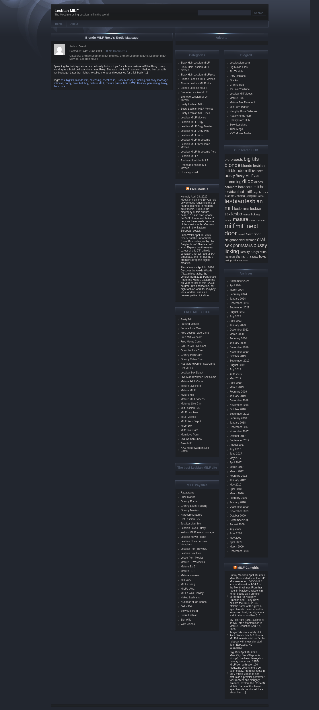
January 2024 (238, 298)
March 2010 (237, 493)
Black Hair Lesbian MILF (195, 62)
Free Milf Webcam (191, 337)
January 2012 (238, 480)
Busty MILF (244, 176)
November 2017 (239, 431)
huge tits (229, 195)
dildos (258, 182)
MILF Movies (188, 416)
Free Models (199, 189)
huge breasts (260, 192)
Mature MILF (188, 390)
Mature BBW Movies (193, 562)
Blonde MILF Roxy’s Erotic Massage (111, 37)
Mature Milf (187, 394)
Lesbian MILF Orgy (192, 122)
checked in (109, 80)
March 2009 (237, 546)
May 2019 (235, 378)
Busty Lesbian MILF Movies (197, 108)
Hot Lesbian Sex (190, 519)
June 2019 (236, 373)
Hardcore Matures (191, 514)
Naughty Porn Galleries (243, 111)
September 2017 (239, 440)
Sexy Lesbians (238, 124)
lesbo (236, 213)
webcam (243, 260)
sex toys (259, 256)
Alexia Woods (189, 267)
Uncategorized (189, 172)
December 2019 (239, 347)
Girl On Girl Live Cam (193, 346)
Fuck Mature (188, 497)
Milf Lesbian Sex (190, 408)
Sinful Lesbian (189, 615)
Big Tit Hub (236, 71)
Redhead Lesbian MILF (194, 160)
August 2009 (237, 524)
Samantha (243, 256)
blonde (233, 165)
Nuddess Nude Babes (194, 602)
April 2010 (236, 489)
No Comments (118, 51)
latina (260, 196)
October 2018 (238, 409)
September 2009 (239, 520)
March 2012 (237, 471)
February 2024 (238, 294)
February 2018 (238, 418)
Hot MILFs (187, 368)
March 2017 (237, 466)
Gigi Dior (235, 652)
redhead (230, 256)
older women (247, 240)
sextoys (229, 260)
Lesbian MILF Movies (193, 117)
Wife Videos (188, 624)
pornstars (243, 245)
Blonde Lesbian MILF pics (196, 83)
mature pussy (114, 83)
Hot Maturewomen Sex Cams (198, 363)
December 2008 (239, 551)
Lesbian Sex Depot (192, 372)
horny (68, 83)
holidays (58, 83)
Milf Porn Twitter (239, 106)
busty (230, 175)
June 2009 (236, 533)
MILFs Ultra (188, 588)
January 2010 (238, 502)
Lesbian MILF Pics (192, 135)
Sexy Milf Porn (189, 610)
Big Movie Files (239, 67)
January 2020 (238, 342)
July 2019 (235, 369)
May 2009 (235, 537)
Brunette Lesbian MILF (194, 92)
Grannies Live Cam (192, 350)
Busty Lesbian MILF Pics (195, 113)
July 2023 (235, 316)
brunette (257, 171)
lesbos (246, 214)
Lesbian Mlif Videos (241, 93)
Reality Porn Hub (240, 120)
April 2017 (236, 462)
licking (255, 214)
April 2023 (236, 320)
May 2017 (235, 458)
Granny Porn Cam (191, 354)
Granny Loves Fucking (194, 505)
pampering (153, 83)
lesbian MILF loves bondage (197, 532)
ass (63, 80)
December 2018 (239, 400)
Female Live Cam (191, 328)
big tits (70, 80)
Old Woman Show (191, 439)
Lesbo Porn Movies (192, 557)
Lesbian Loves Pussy (193, 528)
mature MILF (97, 83)
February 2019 (238, 391)
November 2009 (239, 511)
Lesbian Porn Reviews (194, 548)
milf (230, 226)
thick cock (59, 86)
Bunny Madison (239, 575)
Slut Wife (186, 619)
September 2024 (239, 280)
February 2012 (238, 475)
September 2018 (239, 413)
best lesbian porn (240, 62)
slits (235, 260)
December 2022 (239, 329)
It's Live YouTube (240, 89)
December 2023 (239, 303)
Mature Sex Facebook (243, 102)
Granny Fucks (189, 501)
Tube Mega (236, 129)
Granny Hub (237, 84)
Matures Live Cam (191, 403)
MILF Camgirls (248, 567)
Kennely (185, 196)
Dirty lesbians (238, 75)
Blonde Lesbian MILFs (134, 55)
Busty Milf (186, 319)
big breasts (234, 159)
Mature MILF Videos (193, 399)
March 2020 (237, 334)
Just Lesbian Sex (191, 523)
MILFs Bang (188, 584)
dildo (247, 181)
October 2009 (238, 515)
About (74, 23)
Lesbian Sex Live (191, 553)
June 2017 (236, 453)
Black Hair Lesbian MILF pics (198, 74)
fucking (140, 80)
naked (241, 234)
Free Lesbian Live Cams (195, 332)
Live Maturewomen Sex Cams (198, 377)
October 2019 (238, 356)
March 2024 (237, 289)
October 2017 (238, 435)
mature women (257, 220)
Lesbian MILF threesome (195, 139)
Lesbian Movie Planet (193, 536)
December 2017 (239, 427)
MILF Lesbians (189, 412)
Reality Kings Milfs (253, 252)
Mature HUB (188, 571)
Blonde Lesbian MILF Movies (100, 55)
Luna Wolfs (187, 235)
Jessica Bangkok (246, 195)
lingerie (228, 220)
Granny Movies (190, 510)
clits (256, 176)
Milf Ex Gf (186, 579)
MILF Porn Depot (191, 421)
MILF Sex (186, 425)
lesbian (235, 201)
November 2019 (239, 351)
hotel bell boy (80, 83)
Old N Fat (186, 606)
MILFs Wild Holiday (134, 83)
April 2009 (236, 542)
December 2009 (239, 506)
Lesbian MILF (67, 11)
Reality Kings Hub (240, 115)
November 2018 (239, 404)
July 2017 (235, 449)
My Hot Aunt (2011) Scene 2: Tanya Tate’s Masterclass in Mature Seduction (247, 623)
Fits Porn (235, 80)
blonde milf (81, 80)
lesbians (241, 208)
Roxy (164, 83)
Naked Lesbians (190, 597)
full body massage (157, 80)
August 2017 (237, 444)
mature (240, 219)
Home (58, 23)
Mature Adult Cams (192, 381)
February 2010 (238, 497)
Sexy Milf (186, 443)
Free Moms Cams (191, 341)
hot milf (245, 191)
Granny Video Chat (192, 359)
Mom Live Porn (190, 434)
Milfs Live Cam (189, 430)
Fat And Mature (190, 323)
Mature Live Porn (191, 385)
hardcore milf (248, 187)
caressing (95, 80)
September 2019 (239, 360)
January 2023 (238, 325)
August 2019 (237, 365)
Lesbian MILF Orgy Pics (195, 130)
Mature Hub (237, 98)
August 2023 (237, 311)
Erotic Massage (126, 80)
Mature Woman (190, 575)
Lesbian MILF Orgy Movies (196, 126)
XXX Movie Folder (240, 133)
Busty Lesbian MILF (192, 104)
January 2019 (238, 396)
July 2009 (235, 528)
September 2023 (239, 307)
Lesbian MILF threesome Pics (198, 151)
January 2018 (238, 422)
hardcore (231, 187)
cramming (233, 182)
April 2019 (236, 382)
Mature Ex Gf (188, 566)
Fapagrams (187, 492)
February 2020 (238, 338)
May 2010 (235, 484)
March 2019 (237, 387)
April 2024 (236, 285)
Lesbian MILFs (89, 58)
